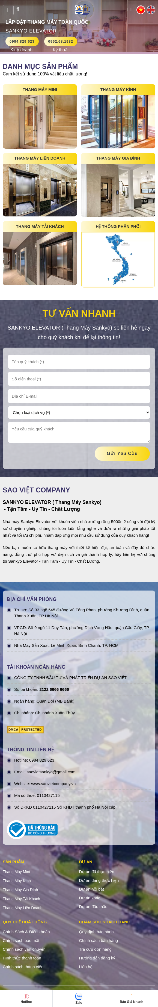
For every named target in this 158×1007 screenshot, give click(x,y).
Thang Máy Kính (17, 881)
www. (36, 784)
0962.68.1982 (60, 41)
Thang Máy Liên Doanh (23, 908)
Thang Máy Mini (16, 872)
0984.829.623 (22, 41)
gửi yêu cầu (122, 453)
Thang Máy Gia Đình (20, 890)
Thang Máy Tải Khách (21, 899)
